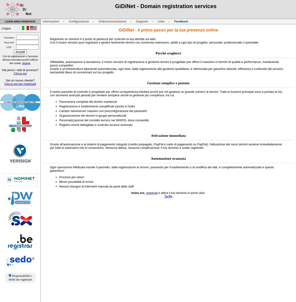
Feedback (181, 21)
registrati (152, 193)
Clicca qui (20, 73)
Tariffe (168, 196)
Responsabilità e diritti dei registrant (20, 277)
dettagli (26, 63)
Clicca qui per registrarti (20, 84)
